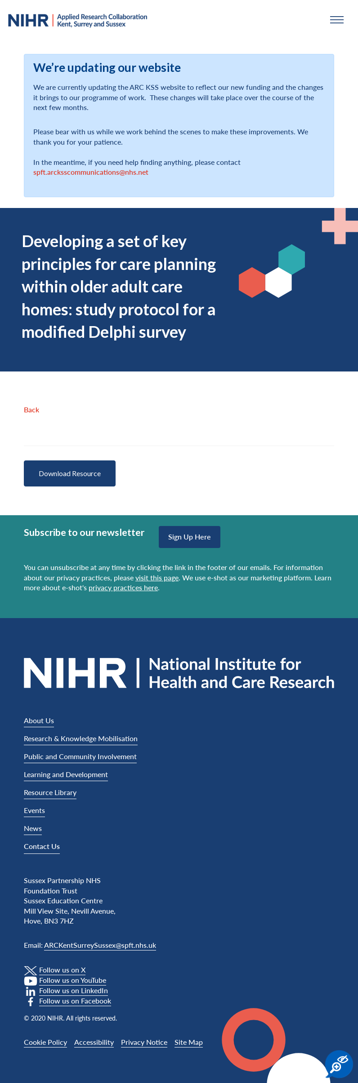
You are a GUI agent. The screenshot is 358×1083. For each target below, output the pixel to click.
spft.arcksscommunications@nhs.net (90, 172)
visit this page (157, 577)
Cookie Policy (45, 1042)
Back (31, 409)
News (33, 828)
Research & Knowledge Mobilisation (81, 738)
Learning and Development (66, 774)
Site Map (189, 1042)
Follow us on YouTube (72, 980)
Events (34, 810)
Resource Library (50, 792)
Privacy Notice (144, 1042)
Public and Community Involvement (80, 756)
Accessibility (94, 1042)
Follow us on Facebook (75, 1000)
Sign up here (189, 536)
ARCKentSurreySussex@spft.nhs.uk (100, 945)
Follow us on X (62, 969)
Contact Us (42, 846)
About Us (39, 720)
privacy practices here (123, 587)
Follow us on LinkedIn (73, 990)
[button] (337, 19)
